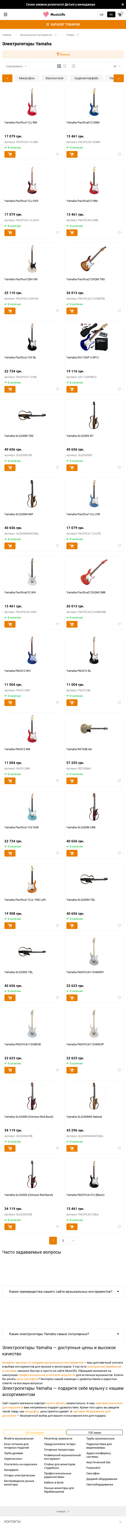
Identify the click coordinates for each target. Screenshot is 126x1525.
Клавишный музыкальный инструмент (62, 1457)
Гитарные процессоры (59, 1449)
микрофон (32, 1411)
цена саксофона (27, 1379)
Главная (6, 34)
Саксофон (93, 1473)
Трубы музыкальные (100, 1438)
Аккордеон (11, 1470)
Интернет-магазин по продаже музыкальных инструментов (42, 1362)
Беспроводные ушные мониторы (19, 1482)
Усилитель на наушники (20, 1464)
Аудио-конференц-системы (98, 1455)
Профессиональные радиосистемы (57, 1475)
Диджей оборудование (101, 1479)
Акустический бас (98, 1462)
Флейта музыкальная (18, 1438)
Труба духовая (13, 1453)
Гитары (70, 34)
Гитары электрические (19, 1475)
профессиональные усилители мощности (46, 1375)
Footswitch (93, 1468)
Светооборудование (99, 1484)
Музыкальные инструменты (36, 34)
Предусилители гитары (60, 1444)
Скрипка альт (13, 1459)
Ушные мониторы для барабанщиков (59, 1489)
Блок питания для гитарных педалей (16, 1445)
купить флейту (56, 1403)
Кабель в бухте (54, 1482)
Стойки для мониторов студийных (59, 1466)
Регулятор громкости (58, 1438)
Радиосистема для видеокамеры (99, 1445)
